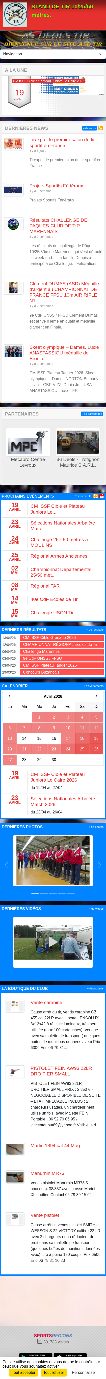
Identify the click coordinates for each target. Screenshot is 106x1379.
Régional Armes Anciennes (59, 556)
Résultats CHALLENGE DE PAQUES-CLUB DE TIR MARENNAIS (58, 226)
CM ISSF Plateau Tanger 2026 (50, 665)
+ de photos (96, 826)
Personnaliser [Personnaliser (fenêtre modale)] (84, 1372)
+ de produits (95, 988)
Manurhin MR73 (48, 1173)
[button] (6, 95)
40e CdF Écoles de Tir (54, 599)
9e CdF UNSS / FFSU (42, 658)
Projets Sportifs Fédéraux (56, 185)
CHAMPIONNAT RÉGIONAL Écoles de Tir (60, 644)
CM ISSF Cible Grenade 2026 (49, 637)
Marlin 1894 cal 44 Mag (55, 1145)
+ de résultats (95, 629)
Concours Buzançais (41, 672)
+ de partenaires (91, 413)
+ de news (89, 128)
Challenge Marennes (41, 651)
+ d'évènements (81, 496)
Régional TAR (45, 586)
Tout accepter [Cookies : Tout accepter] (23, 1372)
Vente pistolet (45, 1215)
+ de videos (96, 908)
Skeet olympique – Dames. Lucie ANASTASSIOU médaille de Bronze (64, 353)
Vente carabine (46, 1002)
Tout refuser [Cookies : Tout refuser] (53, 1372)
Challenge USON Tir (52, 612)
